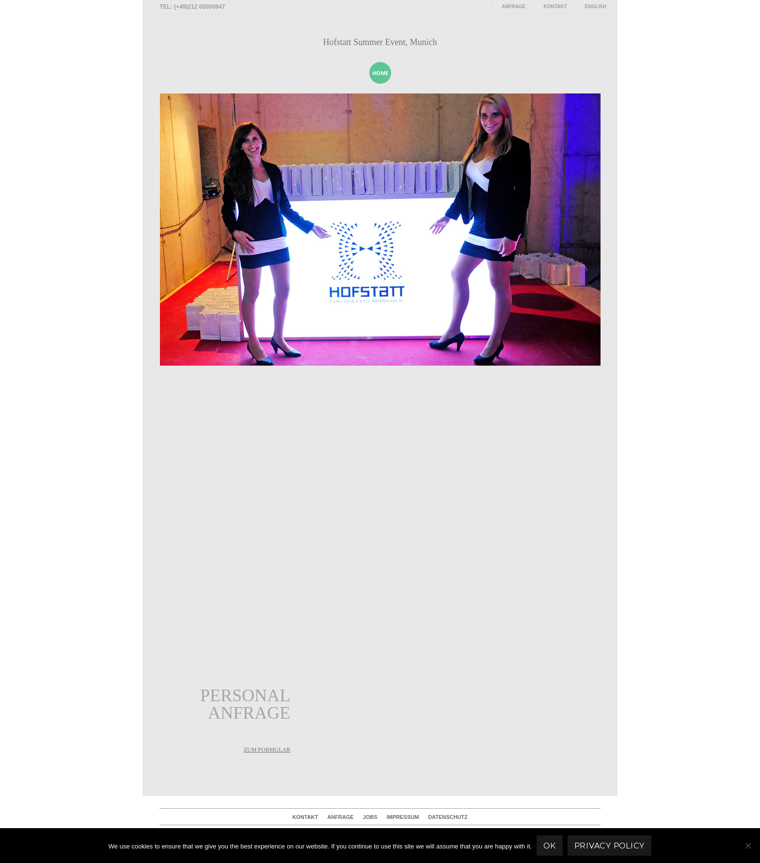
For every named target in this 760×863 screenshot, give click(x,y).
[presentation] (580, 72)
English (595, 6)
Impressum (403, 817)
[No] (748, 845)
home (380, 73)
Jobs (370, 817)
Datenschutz (448, 817)
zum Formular (267, 749)
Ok (549, 845)
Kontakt (555, 6)
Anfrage (513, 6)
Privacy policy (609, 845)
